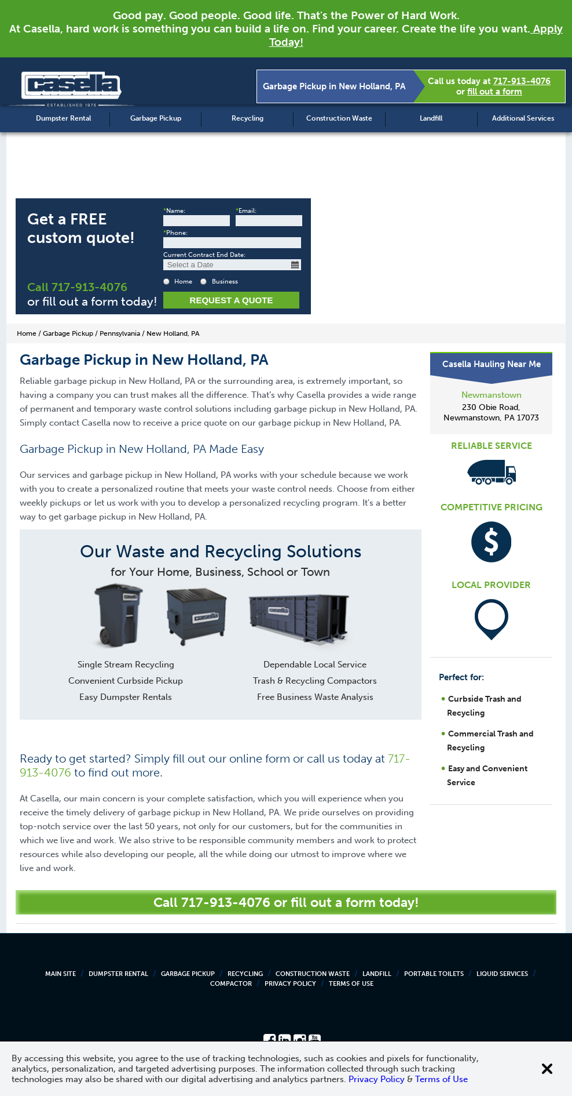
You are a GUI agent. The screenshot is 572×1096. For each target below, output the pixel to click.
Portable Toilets (434, 974)
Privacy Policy (290, 984)
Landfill (431, 118)
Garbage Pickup (155, 118)
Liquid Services (502, 974)
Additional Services (523, 118)
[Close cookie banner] (547, 1069)
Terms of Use (351, 984)
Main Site (60, 974)
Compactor (231, 984)
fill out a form (494, 91)
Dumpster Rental (63, 118)
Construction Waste (339, 118)
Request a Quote (231, 300)
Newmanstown (491, 395)
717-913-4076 (522, 81)
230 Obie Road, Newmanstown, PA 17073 (491, 412)
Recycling (247, 118)
